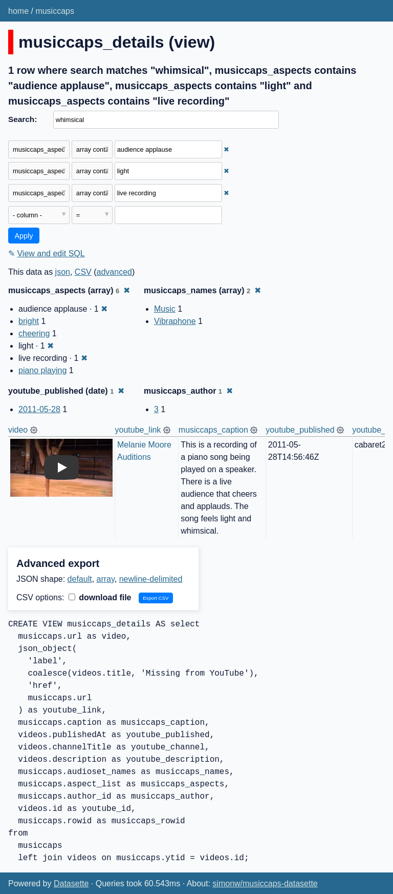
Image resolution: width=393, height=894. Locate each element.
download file (100, 597)
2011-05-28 (39, 409)
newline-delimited (151, 579)
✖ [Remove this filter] (226, 149)
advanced (114, 272)
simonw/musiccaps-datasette (264, 883)
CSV (83, 272)
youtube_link (138, 429)
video (18, 429)
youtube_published (300, 429)
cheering (34, 333)
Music (165, 308)
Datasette (71, 883)
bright (28, 321)
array (106, 579)
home (18, 11)
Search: (22, 119)
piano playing (42, 370)
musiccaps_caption (213, 429)
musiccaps (54, 11)
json (62, 272)
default (80, 579)
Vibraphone (175, 321)
